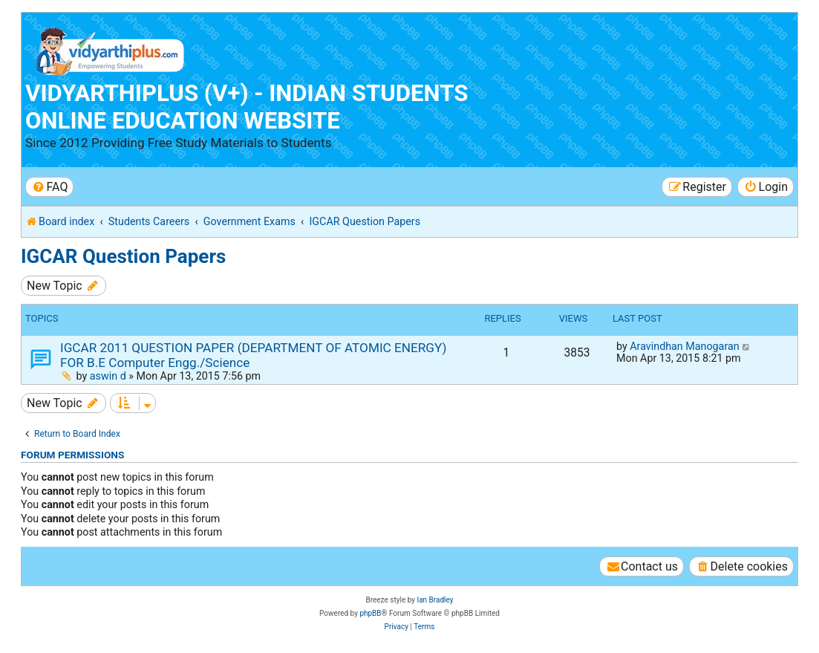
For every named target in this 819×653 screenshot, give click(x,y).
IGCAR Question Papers (123, 256)
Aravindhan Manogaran (684, 346)
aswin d (108, 376)
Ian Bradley (435, 600)
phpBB (370, 613)
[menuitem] (49, 187)
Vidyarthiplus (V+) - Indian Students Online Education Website (246, 106)
